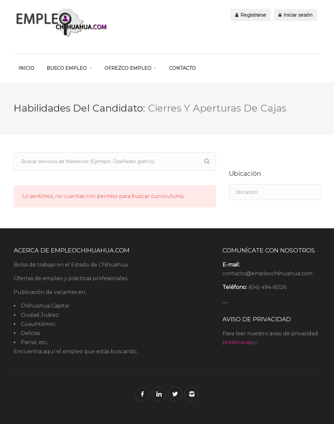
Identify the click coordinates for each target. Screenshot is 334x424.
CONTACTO (182, 68)
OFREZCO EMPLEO (127, 68)
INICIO (26, 68)
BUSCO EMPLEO (67, 68)
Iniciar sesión (295, 15)
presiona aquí (240, 342)
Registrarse (250, 15)
